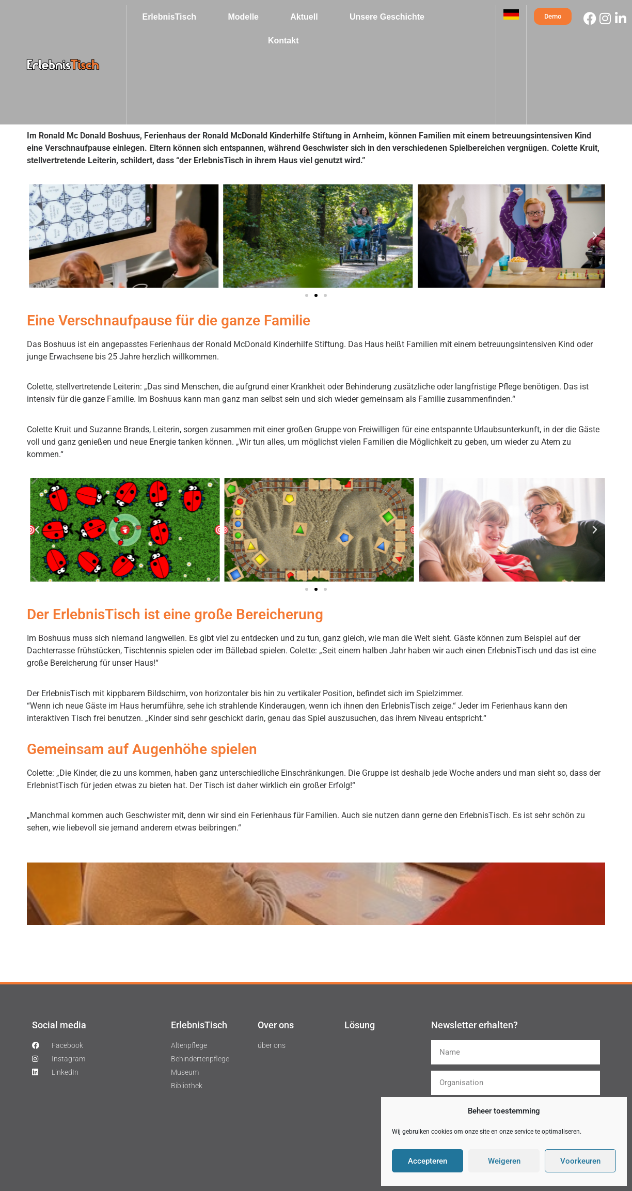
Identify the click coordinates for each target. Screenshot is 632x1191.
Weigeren (504, 1161)
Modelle (243, 16)
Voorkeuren (580, 1161)
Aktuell (304, 16)
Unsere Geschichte (387, 16)
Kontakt (283, 40)
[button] (37, 236)
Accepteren (427, 1161)
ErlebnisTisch (169, 16)
